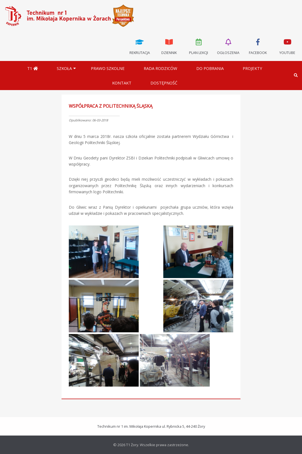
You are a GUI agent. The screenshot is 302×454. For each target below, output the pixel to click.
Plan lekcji (198, 46)
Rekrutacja (139, 46)
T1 (32, 68)
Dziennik (169, 46)
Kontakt (121, 83)
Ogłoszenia (228, 46)
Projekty (252, 68)
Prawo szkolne (108, 68)
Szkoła (64, 68)
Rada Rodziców (160, 68)
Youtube (287, 46)
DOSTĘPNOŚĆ (163, 83)
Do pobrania (210, 68)
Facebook (257, 46)
